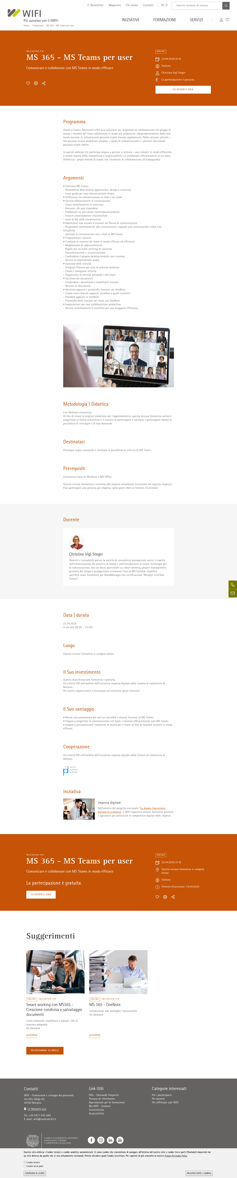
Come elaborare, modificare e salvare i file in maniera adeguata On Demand (52, 1025)
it (167, 5)
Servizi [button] (196, 20)
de (162, 5)
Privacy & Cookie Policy (176, 1170)
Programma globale (45, 1050)
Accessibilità (96, 1113)
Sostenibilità (96, 1110)
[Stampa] (36, 83)
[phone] (233, 585)
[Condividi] (44, 83)
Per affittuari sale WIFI (165, 1102)
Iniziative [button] (130, 20)
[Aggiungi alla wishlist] (28, 83)
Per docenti (158, 1099)
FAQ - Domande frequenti (104, 1095)
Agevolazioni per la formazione (107, 1102)
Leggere (32, 1035)
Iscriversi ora (183, 89)
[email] (233, 593)
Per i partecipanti (162, 1095)
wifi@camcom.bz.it (44, 1119)
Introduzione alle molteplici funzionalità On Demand (113, 1013)
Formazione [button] (164, 20)
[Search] (226, 6)
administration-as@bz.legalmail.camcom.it (201, 1157)
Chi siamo (132, 5)
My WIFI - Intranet (100, 1106)
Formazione (37, 26)
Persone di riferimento (102, 1099)
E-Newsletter (96, 5)
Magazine (115, 5)
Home (26, 26)
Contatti (148, 5)
